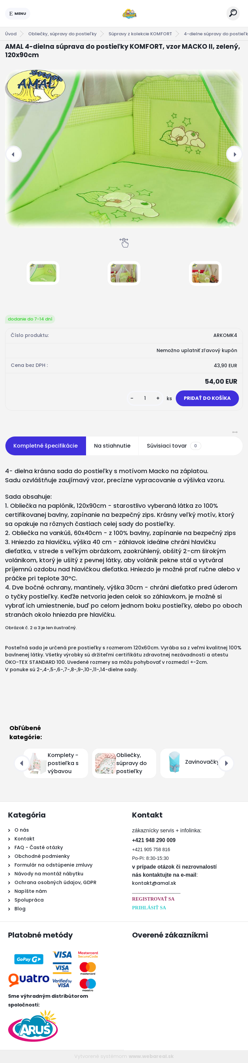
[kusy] (145, 398)
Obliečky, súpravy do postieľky (62, 34)
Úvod (10, 34)
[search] (233, 13)
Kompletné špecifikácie (45, 446)
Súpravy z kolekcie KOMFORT (140, 34)
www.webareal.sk (151, 1056)
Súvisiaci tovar (174, 446)
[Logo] (128, 13)
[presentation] (13, 154)
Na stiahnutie (112, 446)
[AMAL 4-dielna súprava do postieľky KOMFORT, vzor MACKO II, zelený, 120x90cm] (124, 149)
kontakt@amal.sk (154, 883)
